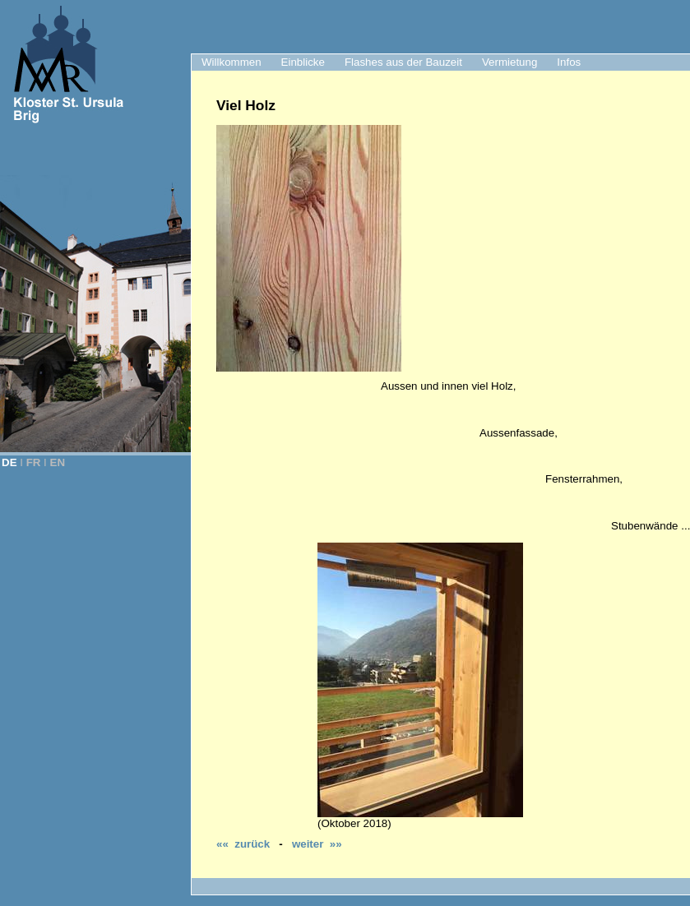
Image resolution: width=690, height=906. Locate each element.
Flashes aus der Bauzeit (403, 62)
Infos (569, 62)
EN (58, 462)
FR (33, 462)
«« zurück (243, 844)
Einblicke (303, 62)
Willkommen (231, 62)
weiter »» (317, 844)
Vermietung (509, 62)
